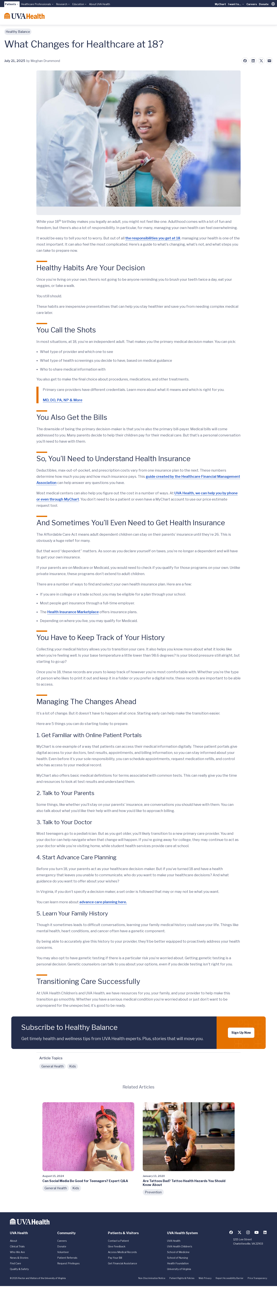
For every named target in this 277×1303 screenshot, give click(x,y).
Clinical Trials (17, 1246)
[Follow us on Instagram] (248, 1232)
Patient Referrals (67, 1257)
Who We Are (17, 1252)
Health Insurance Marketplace (73, 612)
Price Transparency (257, 1278)
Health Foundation (178, 1263)
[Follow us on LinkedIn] (265, 1232)
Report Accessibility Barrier (229, 1278)
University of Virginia (179, 1269)
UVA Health (173, 1240)
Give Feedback (116, 1246)
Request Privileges (68, 1263)
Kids (72, 1066)
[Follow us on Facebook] (231, 1232)
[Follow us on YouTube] (256, 1232)
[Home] (24, 16)
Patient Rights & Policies (181, 1278)
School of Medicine (178, 1252)
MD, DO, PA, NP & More (62, 400)
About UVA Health (99, 4)
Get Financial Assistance (122, 1263)
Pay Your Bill (115, 1257)
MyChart (220, 4)
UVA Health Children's (179, 1246)
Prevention (153, 1192)
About (13, 1240)
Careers (251, 4)
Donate (264, 4)
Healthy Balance (18, 32)
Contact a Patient (118, 1240)
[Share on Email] (269, 60)
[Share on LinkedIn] (253, 60)
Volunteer (63, 1252)
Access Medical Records (122, 1252)
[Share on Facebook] (245, 60)
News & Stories (19, 1257)
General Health (52, 1066)
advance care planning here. (103, 902)
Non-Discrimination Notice (151, 1278)
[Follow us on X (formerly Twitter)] (239, 1232)
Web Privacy (205, 1278)
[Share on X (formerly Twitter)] (261, 60)
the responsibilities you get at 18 (152, 238)
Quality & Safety (19, 1269)
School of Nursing (177, 1257)
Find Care (15, 1263)
